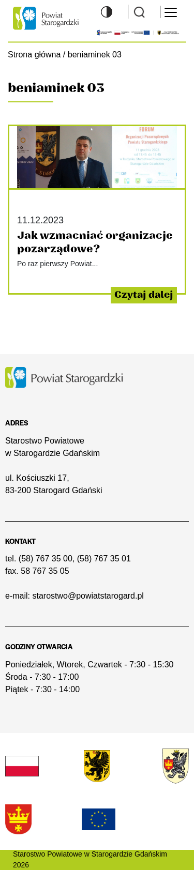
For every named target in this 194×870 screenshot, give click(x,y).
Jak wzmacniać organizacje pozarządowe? (95, 242)
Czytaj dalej (143, 294)
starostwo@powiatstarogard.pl (87, 595)
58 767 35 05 (45, 571)
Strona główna (34, 54)
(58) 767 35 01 (104, 558)
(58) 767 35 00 (45, 558)
